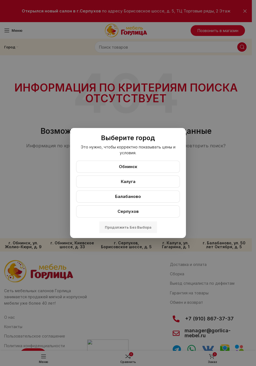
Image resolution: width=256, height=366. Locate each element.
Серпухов (128, 211)
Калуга (128, 181)
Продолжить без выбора (128, 227)
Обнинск (128, 166)
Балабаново (128, 196)
